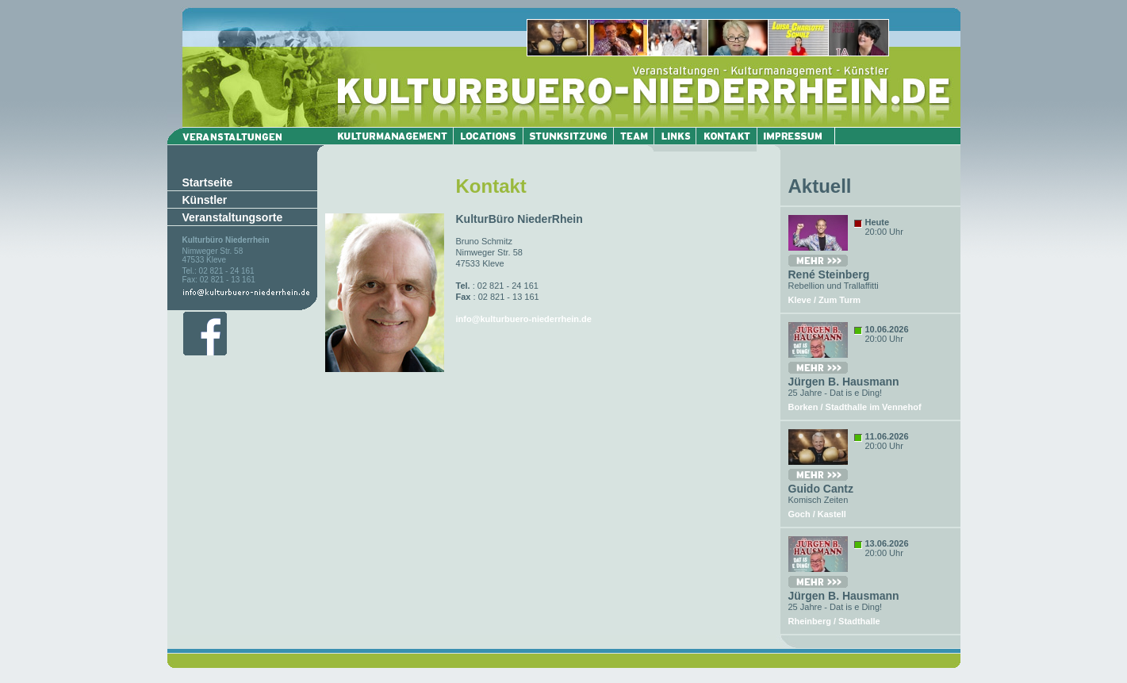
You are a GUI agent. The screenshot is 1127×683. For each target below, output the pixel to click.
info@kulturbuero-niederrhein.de (524, 319)
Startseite (207, 182)
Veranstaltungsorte (232, 217)
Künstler (205, 200)
